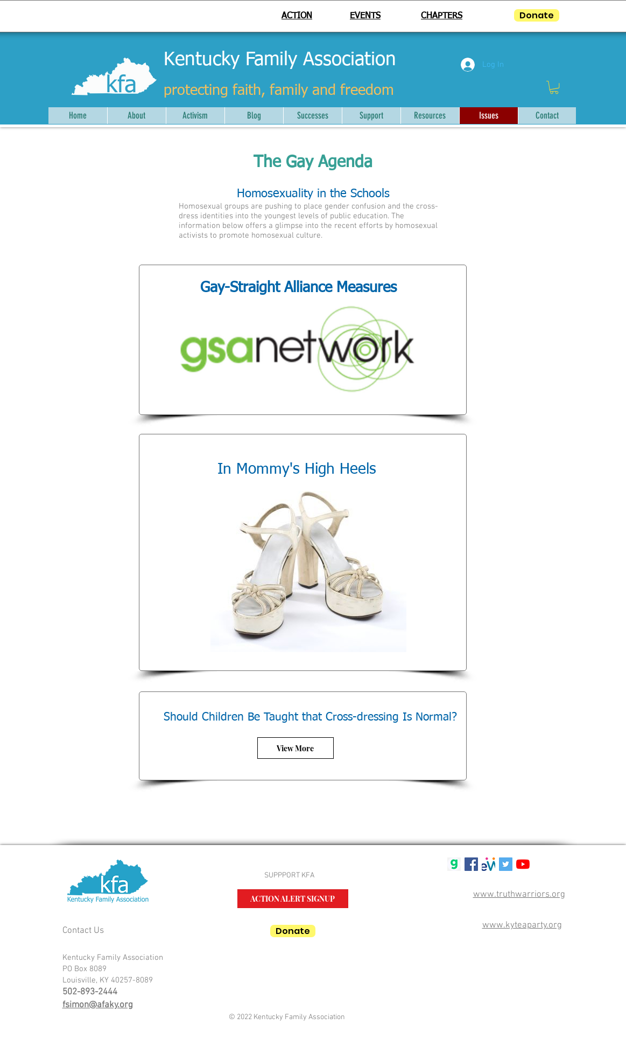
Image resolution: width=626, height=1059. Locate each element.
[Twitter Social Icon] (505, 864)
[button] (554, 87)
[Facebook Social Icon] (471, 864)
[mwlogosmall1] (488, 864)
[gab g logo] (454, 864)
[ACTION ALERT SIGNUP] (292, 898)
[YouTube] (523, 864)
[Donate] (536, 15)
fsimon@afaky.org (97, 1005)
